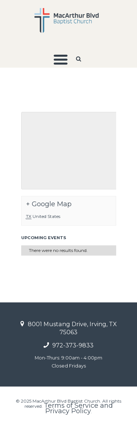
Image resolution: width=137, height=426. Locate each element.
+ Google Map (49, 204)
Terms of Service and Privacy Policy (78, 408)
